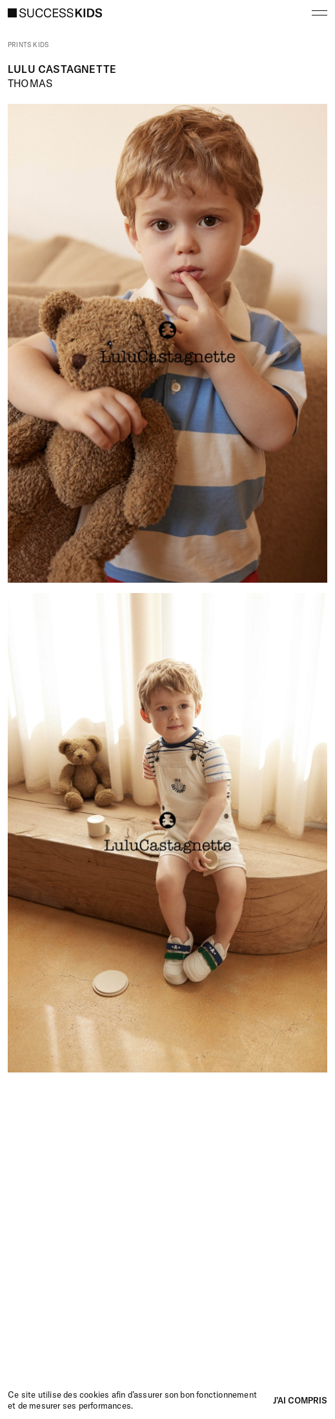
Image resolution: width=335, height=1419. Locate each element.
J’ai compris (300, 1400)
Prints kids (28, 45)
